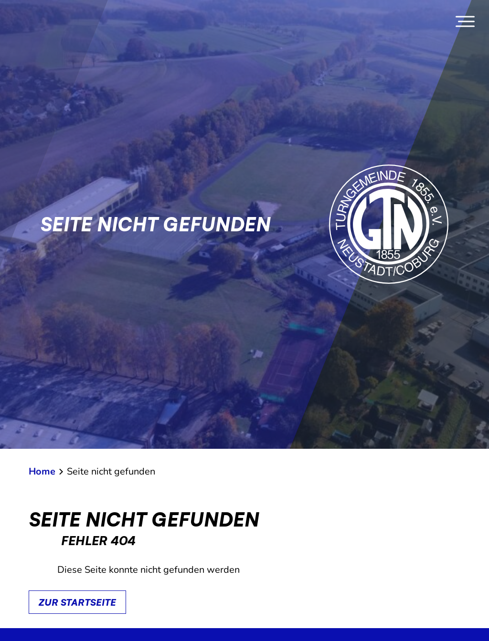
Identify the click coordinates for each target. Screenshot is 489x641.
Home (42, 471)
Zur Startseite (77, 602)
